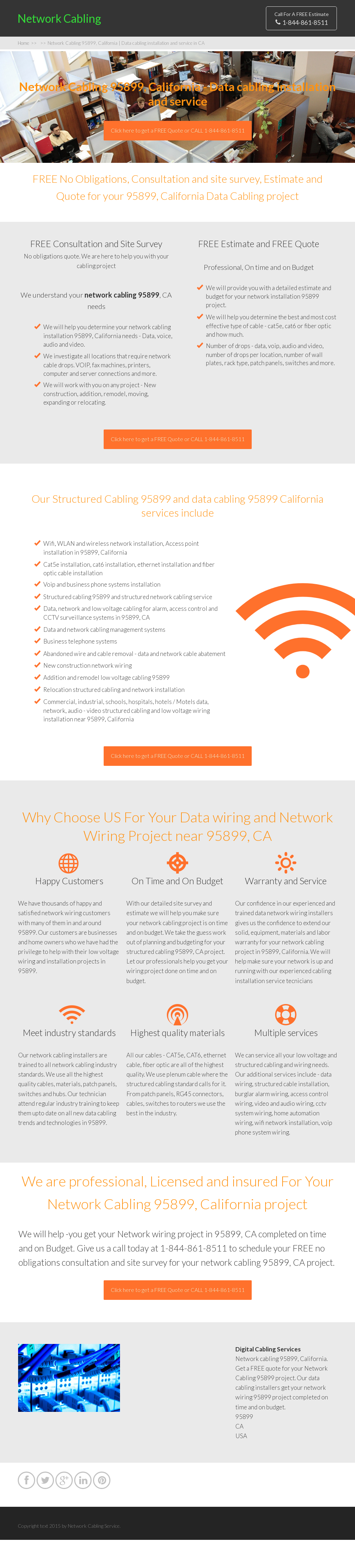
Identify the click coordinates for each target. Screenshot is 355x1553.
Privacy (139, 34)
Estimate (135, 16)
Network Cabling (39, 25)
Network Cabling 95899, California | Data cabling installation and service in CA (122, 56)
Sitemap (102, 34)
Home (99, 16)
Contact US (179, 16)
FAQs (217, 16)
